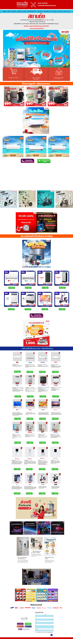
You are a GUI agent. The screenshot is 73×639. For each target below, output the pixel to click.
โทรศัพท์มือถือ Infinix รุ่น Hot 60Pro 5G (28, 486)
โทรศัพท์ (36, 621)
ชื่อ (35, 614)
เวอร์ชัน (54, 414)
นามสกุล (45, 614)
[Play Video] (36, 577)
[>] (51, 635)
